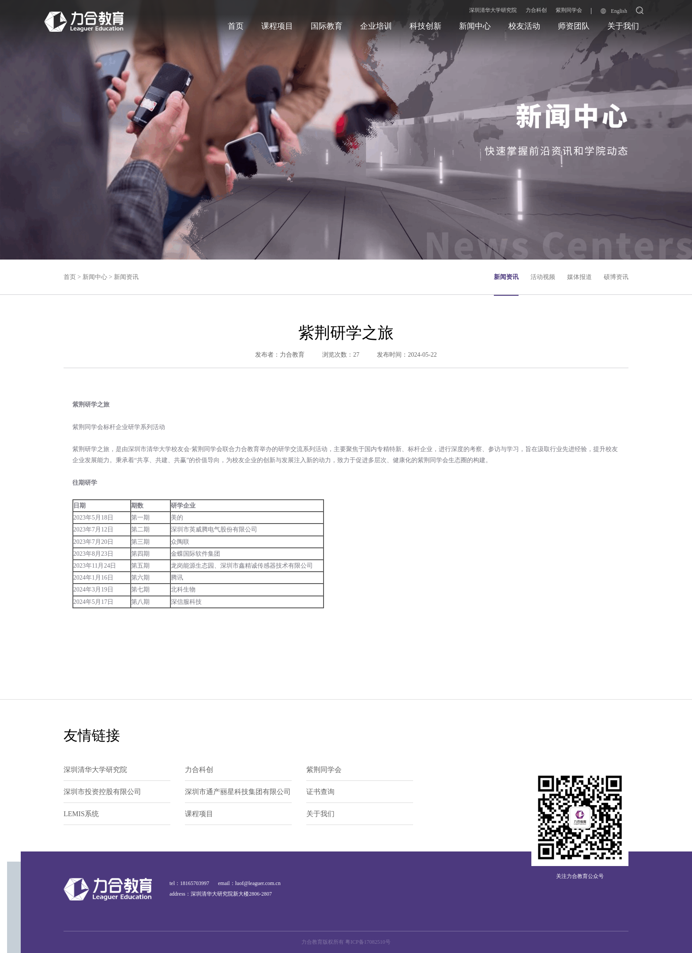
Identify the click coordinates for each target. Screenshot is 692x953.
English (613, 11)
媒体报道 (579, 277)
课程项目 (277, 26)
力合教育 (292, 354)
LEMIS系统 (81, 813)
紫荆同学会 (569, 10)
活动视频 (542, 277)
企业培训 (376, 26)
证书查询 (320, 791)
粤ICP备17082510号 (368, 942)
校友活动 (524, 26)
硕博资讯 (616, 277)
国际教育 (326, 26)
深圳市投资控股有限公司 (102, 791)
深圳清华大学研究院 (493, 10)
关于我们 (623, 26)
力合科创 (536, 10)
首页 (236, 26)
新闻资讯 (126, 277)
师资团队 (574, 26)
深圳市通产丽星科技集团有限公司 (238, 791)
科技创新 (425, 26)
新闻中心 (475, 26)
